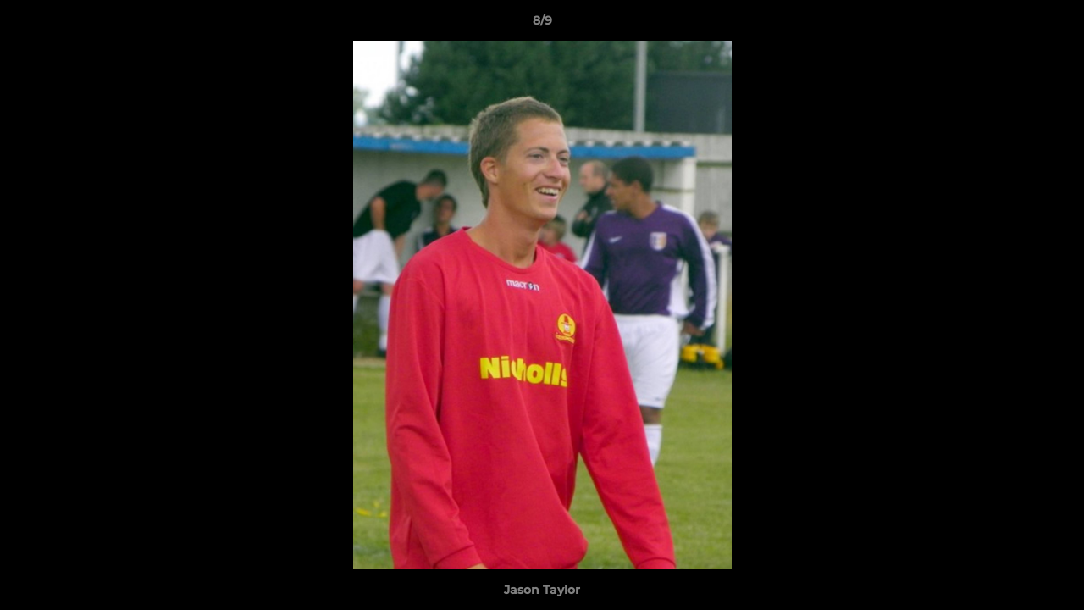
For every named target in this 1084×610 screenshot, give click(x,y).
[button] (1053, 24)
